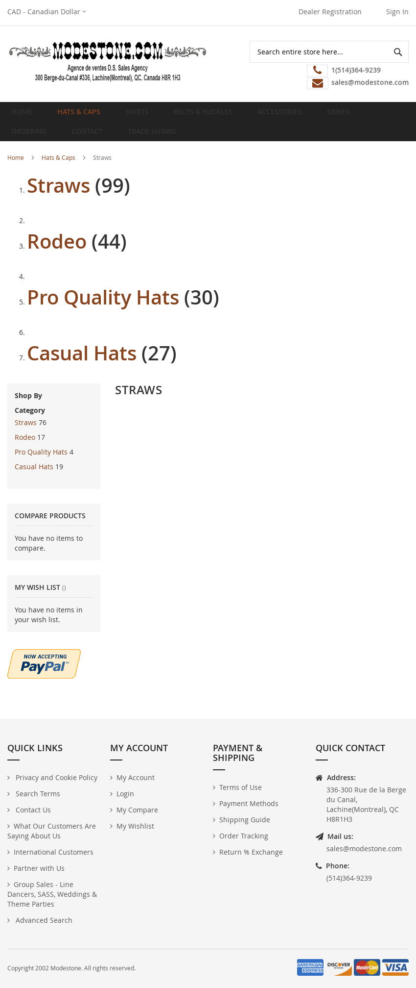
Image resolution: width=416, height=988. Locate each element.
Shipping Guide (244, 819)
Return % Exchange (251, 852)
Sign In (397, 11)
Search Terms (37, 793)
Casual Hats (82, 368)
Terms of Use (240, 787)
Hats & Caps (58, 173)
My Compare (137, 809)
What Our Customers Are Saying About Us (51, 830)
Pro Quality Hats (103, 313)
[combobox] (329, 52)
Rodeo (57, 257)
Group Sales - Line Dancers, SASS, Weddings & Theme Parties (52, 894)
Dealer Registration (330, 11)
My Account (135, 777)
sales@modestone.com (364, 848)
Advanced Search (43, 920)
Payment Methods (248, 803)
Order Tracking (243, 835)
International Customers (53, 852)
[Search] (398, 52)
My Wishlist (135, 826)
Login (125, 793)
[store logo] (107, 61)
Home (25, 115)
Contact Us (32, 809)
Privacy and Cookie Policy (55, 777)
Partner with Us (39, 868)
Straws (58, 201)
